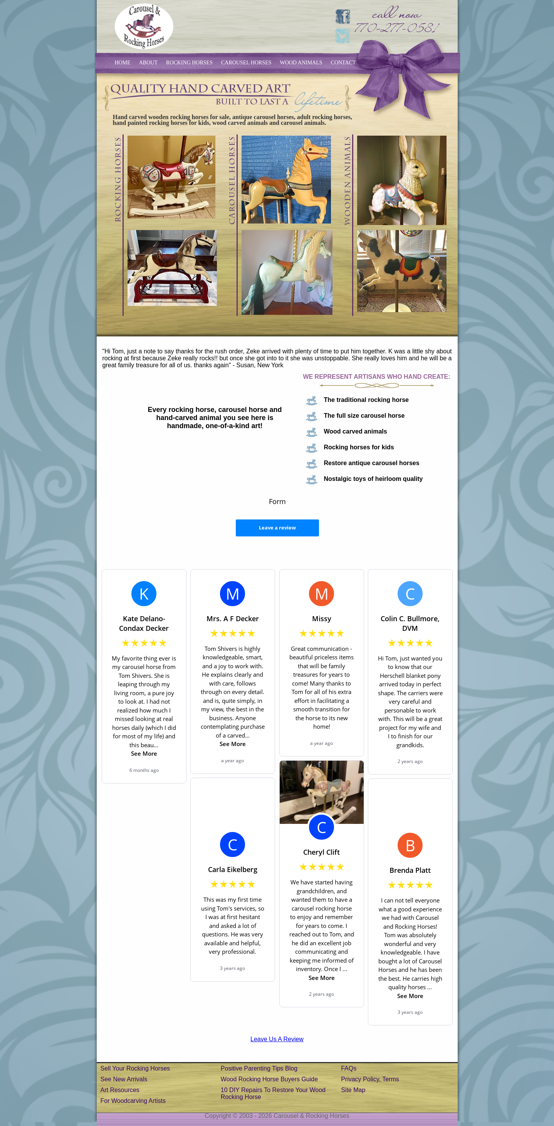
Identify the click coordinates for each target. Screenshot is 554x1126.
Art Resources (120, 1090)
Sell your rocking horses (135, 1068)
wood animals (301, 63)
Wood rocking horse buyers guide (269, 1079)
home (123, 63)
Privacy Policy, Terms (370, 1079)
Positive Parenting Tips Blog (259, 1068)
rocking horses (189, 63)
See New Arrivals (124, 1079)
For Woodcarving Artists (133, 1100)
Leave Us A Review (277, 1039)
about (148, 63)
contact (343, 63)
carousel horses (246, 63)
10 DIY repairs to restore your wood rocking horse (273, 1093)
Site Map (353, 1090)
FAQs (348, 1068)
